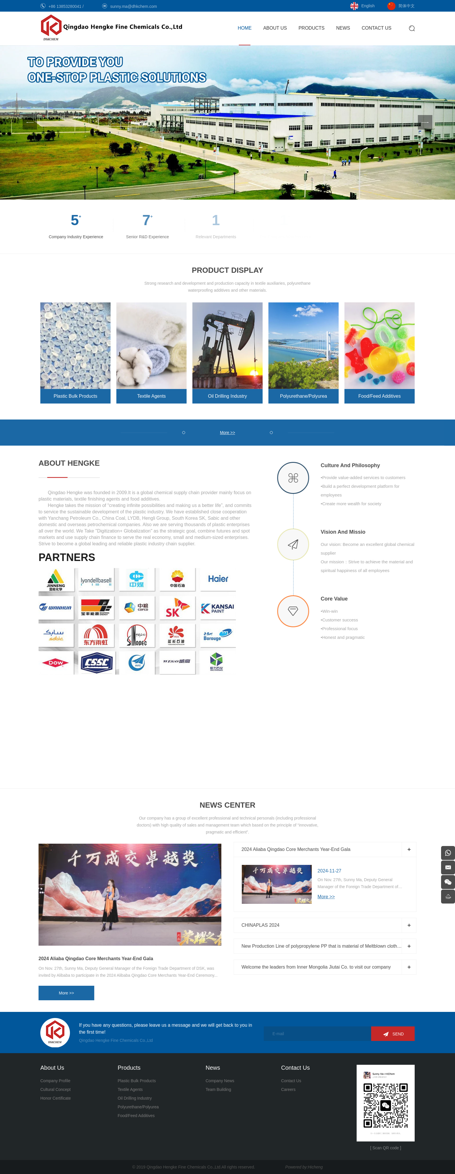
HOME (245, 28)
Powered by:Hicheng (304, 1167)
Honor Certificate (55, 1098)
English (368, 5)
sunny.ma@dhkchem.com (133, 6)
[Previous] (30, 122)
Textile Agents (151, 391)
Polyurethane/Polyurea (303, 391)
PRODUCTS (312, 28)
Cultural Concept (55, 1089)
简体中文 (406, 5)
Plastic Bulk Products (75, 391)
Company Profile (55, 1080)
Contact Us (291, 1080)
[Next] (425, 122)
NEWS (343, 28)
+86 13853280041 (65, 6)
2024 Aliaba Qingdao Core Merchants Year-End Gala (81, 958)
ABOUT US (275, 28)
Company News (219, 1080)
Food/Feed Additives (379, 391)
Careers (288, 1089)
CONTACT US (376, 28)
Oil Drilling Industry (227, 391)
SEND (398, 1034)
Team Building (218, 1089)
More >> (51, 993)
